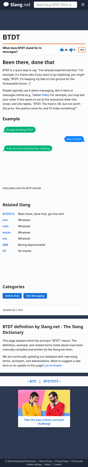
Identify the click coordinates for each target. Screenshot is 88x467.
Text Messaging (35, 295)
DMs (45, 95)
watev (7, 232)
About (48, 464)
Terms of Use (45, 461)
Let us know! (53, 365)
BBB (5, 245)
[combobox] (55, 5)
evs (5, 238)
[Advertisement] (44, 19)
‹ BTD (31, 381)
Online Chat (12, 295)
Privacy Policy (61, 461)
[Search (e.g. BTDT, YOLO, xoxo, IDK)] (55, 5)
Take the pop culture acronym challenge (44, 408)
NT (4, 251)
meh (6, 226)
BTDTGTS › (52, 381)
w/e (5, 220)
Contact (58, 464)
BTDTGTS (9, 214)
